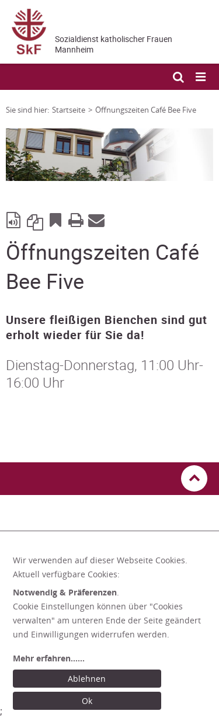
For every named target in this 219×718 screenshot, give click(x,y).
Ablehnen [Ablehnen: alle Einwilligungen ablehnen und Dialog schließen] (87, 678)
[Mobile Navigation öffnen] (201, 77)
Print (76, 219)
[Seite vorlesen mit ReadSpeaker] (14, 219)
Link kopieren (35, 219)
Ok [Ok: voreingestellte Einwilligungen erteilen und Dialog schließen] (87, 700)
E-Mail (96, 219)
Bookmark (55, 219)
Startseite (68, 109)
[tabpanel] (109, 154)
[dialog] (112, 633)
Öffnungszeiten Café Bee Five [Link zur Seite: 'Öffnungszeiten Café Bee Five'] (145, 109)
